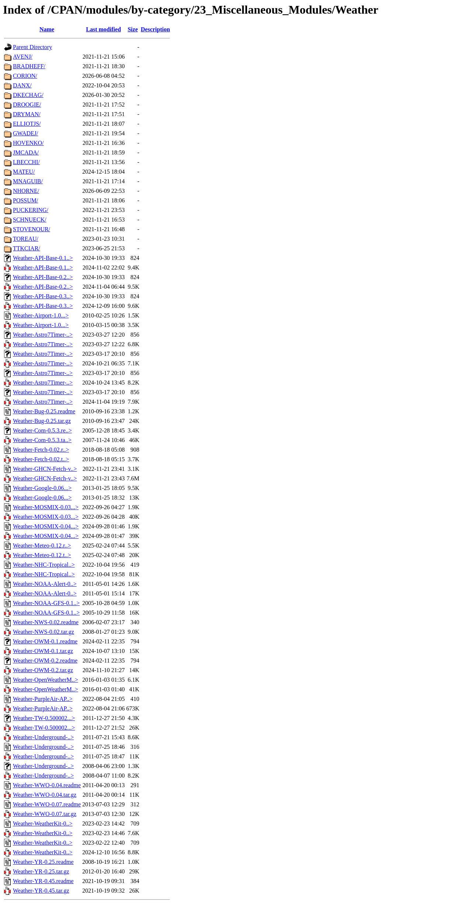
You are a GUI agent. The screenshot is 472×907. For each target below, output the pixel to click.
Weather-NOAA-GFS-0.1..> (46, 603)
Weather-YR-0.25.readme (43, 862)
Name (46, 29)
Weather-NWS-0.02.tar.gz (43, 632)
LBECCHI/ (26, 162)
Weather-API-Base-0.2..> (43, 277)
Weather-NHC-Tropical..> (44, 565)
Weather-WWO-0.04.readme (47, 785)
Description (155, 29)
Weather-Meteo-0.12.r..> (42, 545)
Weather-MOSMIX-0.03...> (46, 507)
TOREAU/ (25, 239)
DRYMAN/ (27, 114)
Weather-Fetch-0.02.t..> (41, 459)
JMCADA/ (26, 152)
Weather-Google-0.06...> (42, 488)
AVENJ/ (22, 56)
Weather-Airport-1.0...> (41, 315)
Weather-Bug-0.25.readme (44, 411)
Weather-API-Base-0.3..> (43, 296)
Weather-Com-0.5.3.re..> (42, 430)
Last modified (103, 29)
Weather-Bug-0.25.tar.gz (42, 421)
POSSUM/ (25, 200)
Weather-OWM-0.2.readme (45, 660)
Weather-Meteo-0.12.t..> (42, 555)
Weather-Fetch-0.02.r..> (41, 449)
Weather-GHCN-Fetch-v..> (45, 469)
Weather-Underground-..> (43, 737)
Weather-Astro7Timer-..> (43, 334)
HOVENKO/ (28, 143)
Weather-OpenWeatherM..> (45, 680)
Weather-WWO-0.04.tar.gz (44, 795)
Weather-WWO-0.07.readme (47, 804)
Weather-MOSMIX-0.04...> (46, 526)
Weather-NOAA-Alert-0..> (45, 584)
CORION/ (25, 76)
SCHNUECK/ (29, 219)
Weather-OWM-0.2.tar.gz (43, 670)
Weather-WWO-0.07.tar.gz (44, 814)
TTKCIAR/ (26, 248)
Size (133, 29)
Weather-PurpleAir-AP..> (43, 699)
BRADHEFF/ (29, 66)
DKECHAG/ (28, 95)
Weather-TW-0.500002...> (44, 718)
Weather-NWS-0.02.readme (46, 622)
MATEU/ (24, 171)
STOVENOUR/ (31, 229)
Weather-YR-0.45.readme (43, 881)
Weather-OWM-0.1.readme (45, 641)
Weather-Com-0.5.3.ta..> (42, 440)
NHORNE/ (26, 191)
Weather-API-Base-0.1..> (43, 258)
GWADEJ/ (25, 133)
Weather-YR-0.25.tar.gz (41, 871)
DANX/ (22, 85)
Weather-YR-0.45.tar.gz (41, 890)
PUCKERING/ (30, 210)
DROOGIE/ (27, 104)
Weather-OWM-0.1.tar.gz (43, 651)
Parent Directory (32, 47)
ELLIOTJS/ (27, 124)
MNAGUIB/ (28, 181)
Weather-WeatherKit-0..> (43, 823)
